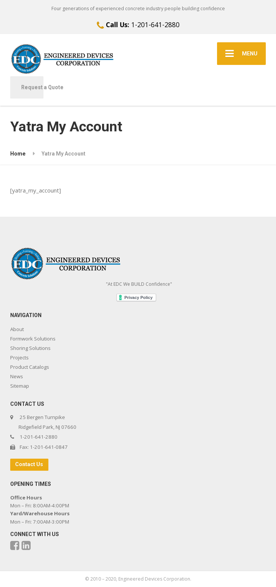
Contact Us (29, 464)
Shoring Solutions (30, 348)
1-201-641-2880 (138, 24)
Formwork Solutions (33, 338)
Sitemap (19, 385)
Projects (19, 357)
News (16, 376)
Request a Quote (32, 87)
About (17, 329)
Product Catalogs (29, 367)
